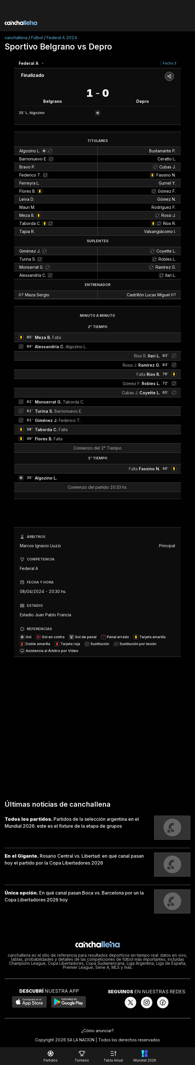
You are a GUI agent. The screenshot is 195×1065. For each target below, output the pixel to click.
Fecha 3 (169, 63)
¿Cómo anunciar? (97, 1030)
